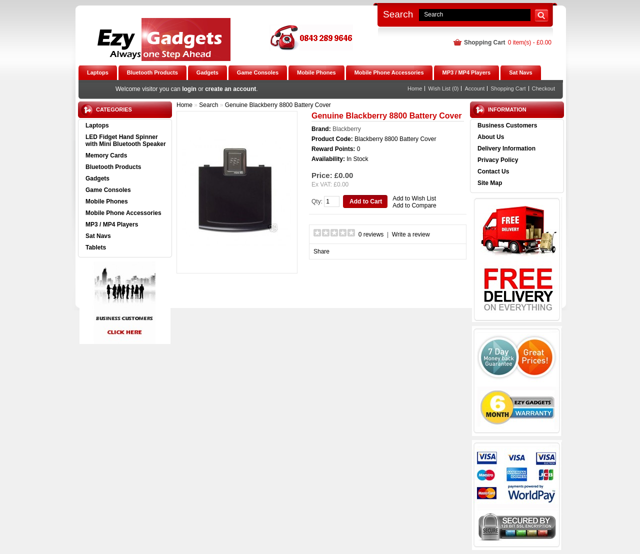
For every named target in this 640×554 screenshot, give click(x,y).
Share (322, 251)
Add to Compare (414, 205)
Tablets (96, 247)
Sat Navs (98, 236)
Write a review (411, 234)
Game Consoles (108, 190)
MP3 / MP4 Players (112, 224)
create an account (230, 89)
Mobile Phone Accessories (124, 213)
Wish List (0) (443, 89)
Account (474, 89)
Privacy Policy (498, 160)
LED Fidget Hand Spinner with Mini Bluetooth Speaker (126, 141)
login (189, 89)
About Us (491, 137)
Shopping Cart (508, 89)
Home (415, 89)
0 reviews (371, 234)
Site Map (490, 183)
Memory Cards (106, 155)
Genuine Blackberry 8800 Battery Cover (278, 105)
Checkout (543, 89)
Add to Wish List (414, 198)
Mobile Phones (107, 201)
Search (398, 14)
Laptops (97, 125)
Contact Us (493, 171)
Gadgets (98, 178)
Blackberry (346, 129)
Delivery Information (507, 148)
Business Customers (507, 125)
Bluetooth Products (113, 167)
